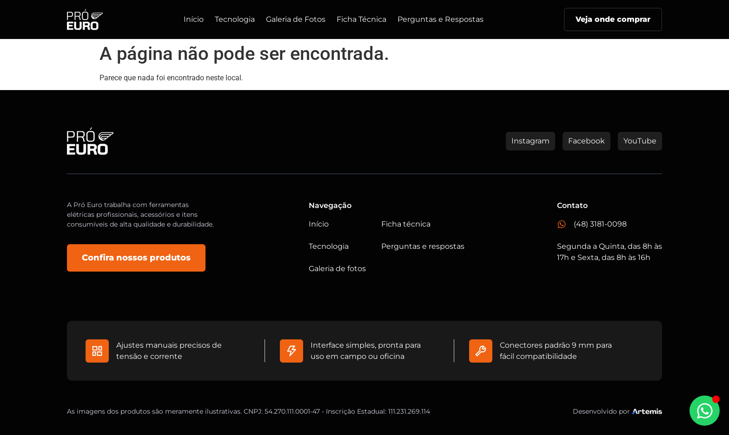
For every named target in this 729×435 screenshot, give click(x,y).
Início (194, 19)
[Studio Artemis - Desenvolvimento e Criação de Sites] (647, 410)
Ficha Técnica (361, 19)
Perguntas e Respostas (441, 19)
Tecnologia (235, 19)
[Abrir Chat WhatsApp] (704, 411)
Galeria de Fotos (295, 19)
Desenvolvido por (601, 411)
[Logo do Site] (85, 19)
